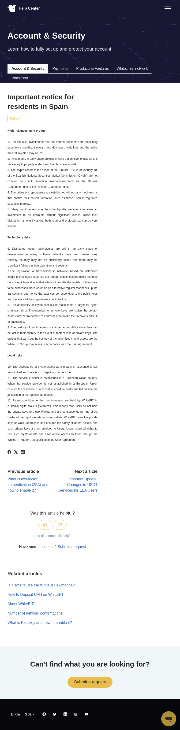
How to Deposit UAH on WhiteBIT (36, 595)
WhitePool (19, 78)
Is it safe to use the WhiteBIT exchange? (41, 585)
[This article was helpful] (45, 525)
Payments (60, 68)
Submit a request (72, 547)
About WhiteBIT (21, 604)
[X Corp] (16, 453)
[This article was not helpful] (60, 525)
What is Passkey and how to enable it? (40, 623)
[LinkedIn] (23, 453)
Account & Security (27, 68)
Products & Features (92, 68)
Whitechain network (132, 68)
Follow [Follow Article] (15, 118)
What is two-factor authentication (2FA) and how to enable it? (28, 484)
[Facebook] (9, 453)
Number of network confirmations (35, 613)
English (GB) (23, 714)
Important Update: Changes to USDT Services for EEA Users (78, 484)
